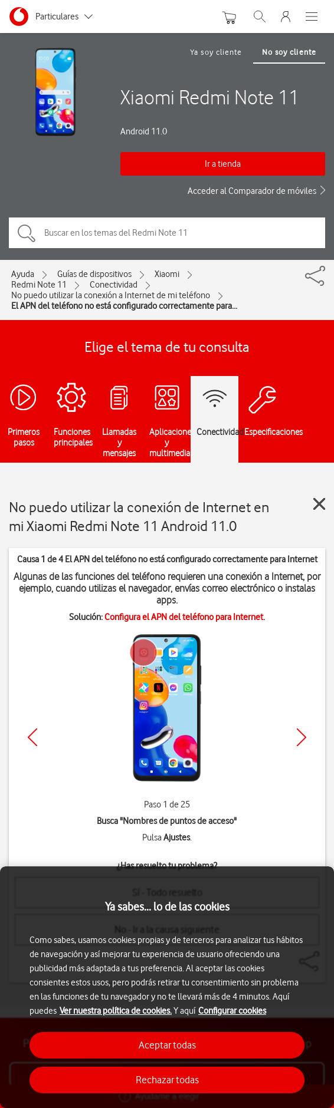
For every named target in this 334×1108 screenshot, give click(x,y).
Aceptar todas (167, 1045)
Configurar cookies (232, 1010)
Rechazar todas (167, 1080)
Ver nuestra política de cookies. (116, 1010)
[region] (167, 987)
